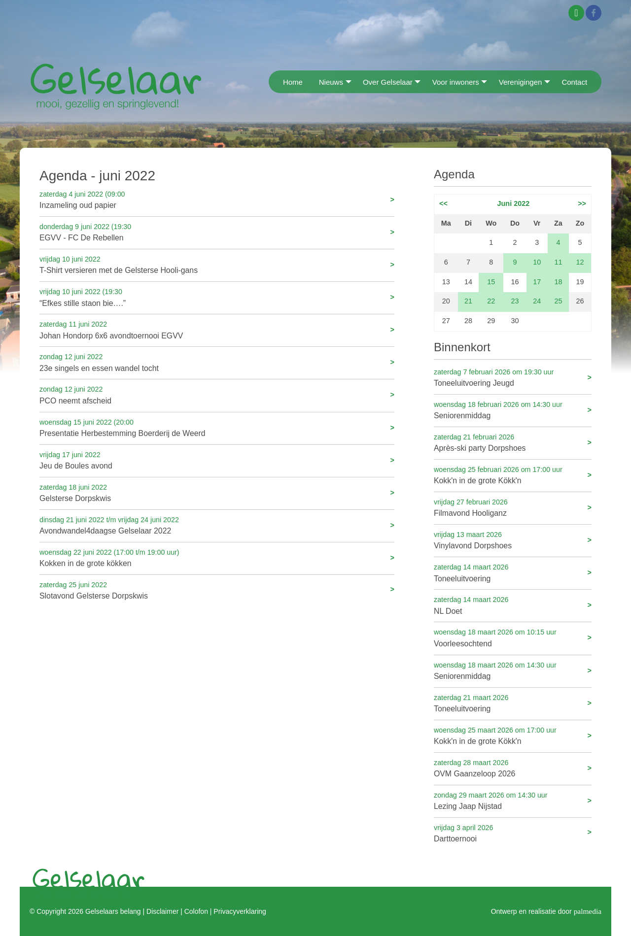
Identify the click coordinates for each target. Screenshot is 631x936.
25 (558, 301)
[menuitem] (272, 81)
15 (491, 282)
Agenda (454, 174)
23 (515, 301)
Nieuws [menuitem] (331, 82)
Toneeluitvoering (513, 572)
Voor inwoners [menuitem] (455, 82)
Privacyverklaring (239, 911)
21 (468, 301)
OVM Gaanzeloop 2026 (513, 768)
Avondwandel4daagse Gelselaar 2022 (216, 525)
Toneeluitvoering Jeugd (513, 377)
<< (443, 203)
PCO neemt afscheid (216, 394)
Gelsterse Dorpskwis (216, 492)
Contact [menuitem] (574, 82)
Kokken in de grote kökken (216, 557)
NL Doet (513, 605)
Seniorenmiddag (513, 410)
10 (537, 262)
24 (537, 301)
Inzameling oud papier (216, 199)
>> (582, 203)
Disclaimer (162, 911)
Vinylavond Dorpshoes (513, 540)
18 (558, 282)
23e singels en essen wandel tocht (216, 362)
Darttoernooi (513, 833)
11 (558, 262)
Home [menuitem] (293, 82)
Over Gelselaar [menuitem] (388, 82)
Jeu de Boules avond (216, 460)
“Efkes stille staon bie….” (216, 297)
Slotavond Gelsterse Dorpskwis (216, 590)
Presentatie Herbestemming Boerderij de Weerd (216, 427)
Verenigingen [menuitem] (520, 82)
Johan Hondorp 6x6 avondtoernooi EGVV (216, 329)
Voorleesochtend (513, 637)
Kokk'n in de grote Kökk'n (513, 475)
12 (580, 262)
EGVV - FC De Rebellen (216, 232)
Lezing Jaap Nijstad (513, 800)
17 (537, 282)
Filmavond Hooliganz (513, 507)
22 (491, 301)
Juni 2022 (513, 203)
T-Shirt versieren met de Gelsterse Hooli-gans (216, 264)
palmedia (587, 911)
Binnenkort (462, 347)
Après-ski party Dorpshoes (513, 442)
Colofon (196, 911)
